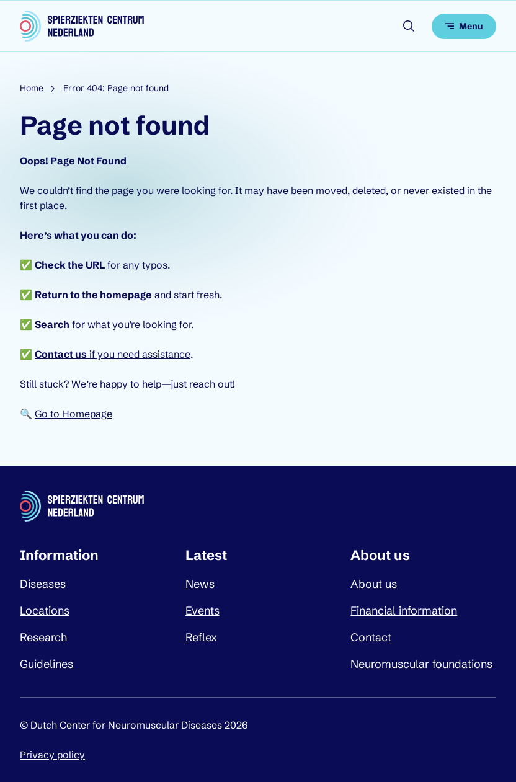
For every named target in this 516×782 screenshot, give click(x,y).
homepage (126, 294)
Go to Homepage (73, 413)
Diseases (43, 584)
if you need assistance (112, 354)
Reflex (201, 637)
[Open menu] (464, 26)
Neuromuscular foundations (421, 664)
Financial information (403, 610)
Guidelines (46, 664)
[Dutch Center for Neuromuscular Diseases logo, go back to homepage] (82, 26)
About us (373, 584)
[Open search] (409, 26)
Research (43, 637)
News (200, 584)
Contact (370, 637)
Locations (44, 610)
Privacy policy (52, 755)
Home (31, 88)
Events (202, 610)
